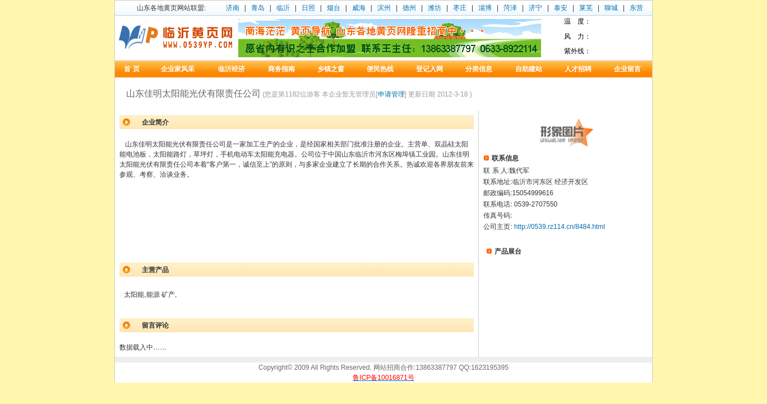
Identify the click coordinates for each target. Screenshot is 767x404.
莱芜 (586, 8)
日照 (308, 8)
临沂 (283, 8)
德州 (409, 8)
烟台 (333, 8)
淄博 (485, 8)
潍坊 (434, 8)
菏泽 (510, 8)
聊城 (611, 8)
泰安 (560, 8)
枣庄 (459, 8)
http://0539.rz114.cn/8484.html (559, 227)
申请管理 (391, 94)
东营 (636, 8)
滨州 (384, 8)
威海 (359, 8)
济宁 (535, 8)
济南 (232, 8)
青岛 (258, 8)
